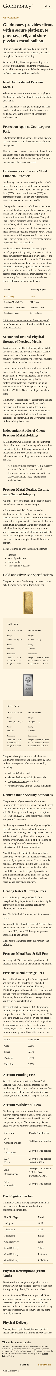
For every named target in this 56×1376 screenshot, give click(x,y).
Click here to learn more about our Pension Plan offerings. (26, 943)
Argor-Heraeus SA (17, 781)
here (19, 480)
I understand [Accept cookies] (44, 1364)
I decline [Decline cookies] (24, 1364)
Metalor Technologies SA (20, 777)
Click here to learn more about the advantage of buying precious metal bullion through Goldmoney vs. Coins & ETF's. (27, 324)
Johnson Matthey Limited (20, 785)
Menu (47, 6)
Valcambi (12, 773)
